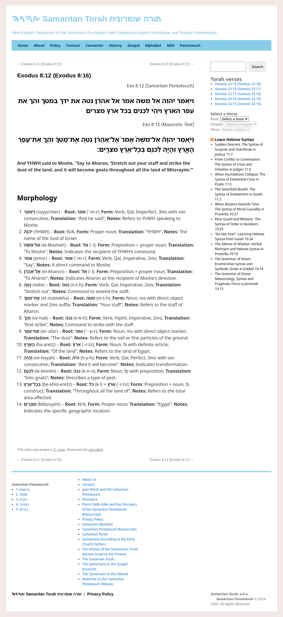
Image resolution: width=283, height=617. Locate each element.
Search (257, 67)
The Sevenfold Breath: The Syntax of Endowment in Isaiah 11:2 (239, 194)
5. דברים (22, 509)
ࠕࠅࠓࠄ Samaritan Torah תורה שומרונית (86, 18)
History (115, 45)
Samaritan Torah (95, 534)
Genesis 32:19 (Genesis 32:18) (238, 84)
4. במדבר (22, 504)
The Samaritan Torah (98, 559)
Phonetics (90, 499)
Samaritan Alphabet (97, 524)
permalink (95, 450)
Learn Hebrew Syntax (234, 139)
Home (23, 45)
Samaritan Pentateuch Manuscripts (109, 529)
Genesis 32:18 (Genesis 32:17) (238, 89)
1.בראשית (23, 489)
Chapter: (217, 124)
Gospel (133, 45)
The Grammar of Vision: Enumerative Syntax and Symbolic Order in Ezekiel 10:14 (239, 264)
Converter (95, 45)
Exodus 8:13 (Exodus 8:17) (172, 64)
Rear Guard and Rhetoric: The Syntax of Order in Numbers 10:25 (238, 224)
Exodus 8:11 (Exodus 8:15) (39, 64)
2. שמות (59, 450)
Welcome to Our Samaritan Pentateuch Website (103, 581)
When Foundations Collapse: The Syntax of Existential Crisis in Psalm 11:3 (240, 179)
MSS (170, 45)
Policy (55, 45)
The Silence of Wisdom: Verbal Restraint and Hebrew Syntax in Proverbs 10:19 (239, 249)
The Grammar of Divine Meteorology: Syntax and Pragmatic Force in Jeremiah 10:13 (236, 281)
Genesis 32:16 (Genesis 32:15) (238, 98)
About (39, 45)
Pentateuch (190, 45)
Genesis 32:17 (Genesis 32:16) (238, 93)
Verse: (215, 129)
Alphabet (153, 45)
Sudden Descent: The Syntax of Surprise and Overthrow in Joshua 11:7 (239, 149)
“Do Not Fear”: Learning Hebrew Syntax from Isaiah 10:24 (239, 236)
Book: (215, 119)
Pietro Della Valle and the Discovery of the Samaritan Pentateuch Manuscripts (109, 509)
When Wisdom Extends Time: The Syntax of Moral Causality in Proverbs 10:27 (239, 209)
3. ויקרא (22, 499)
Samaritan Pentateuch (234, 599)
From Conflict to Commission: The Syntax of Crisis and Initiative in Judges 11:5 (237, 164)
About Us (89, 479)
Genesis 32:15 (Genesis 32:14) (238, 103)
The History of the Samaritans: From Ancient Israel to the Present (110, 551)
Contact (73, 45)
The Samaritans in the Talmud (105, 574)
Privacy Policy (92, 519)
